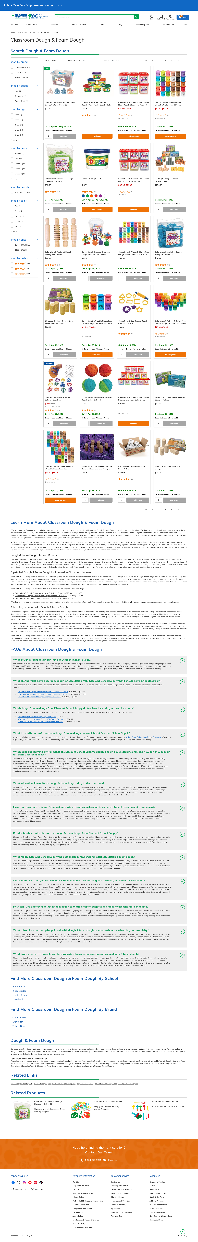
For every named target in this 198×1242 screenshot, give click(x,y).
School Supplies (142, 25)
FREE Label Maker (157, 1220)
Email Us (112, 1160)
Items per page (74, 60)
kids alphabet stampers (128, 1084)
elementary (160, 559)
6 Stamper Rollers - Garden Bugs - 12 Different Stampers (41, 719)
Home (13, 32)
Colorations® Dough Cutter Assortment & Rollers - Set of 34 (40, 593)
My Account (115, 1208)
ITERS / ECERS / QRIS (158, 1193)
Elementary (19, 986)
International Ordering (120, 1201)
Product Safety (78, 1224)
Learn (102, 25)
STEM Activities (156, 1208)
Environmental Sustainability (84, 1227)
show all (14, 140)
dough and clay (66, 1066)
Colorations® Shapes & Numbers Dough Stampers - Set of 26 (41, 596)
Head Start (154, 1189)
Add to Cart (64, 136)
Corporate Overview (80, 1186)
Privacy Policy (78, 1197)
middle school (175, 559)
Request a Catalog (157, 1182)
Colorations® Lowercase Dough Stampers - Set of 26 (48, 1102)
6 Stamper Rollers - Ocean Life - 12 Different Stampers (40, 722)
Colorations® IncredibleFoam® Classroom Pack (31, 1066)
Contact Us (115, 1182)
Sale (185, 25)
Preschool (18, 999)
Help (152, 17)
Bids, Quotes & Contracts (121, 1212)
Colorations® (84, 562)
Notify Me (97, 136)
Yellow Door (73, 562)
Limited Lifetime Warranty (83, 1193)
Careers (75, 1189)
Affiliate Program (157, 1201)
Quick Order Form (157, 1197)
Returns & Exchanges (120, 1193)
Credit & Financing (118, 1205)
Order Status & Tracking (121, 1189)
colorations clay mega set (106, 1084)
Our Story (76, 1182)
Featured (14, 25)
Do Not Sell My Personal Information (87, 1201)
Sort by (106, 60)
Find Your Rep (116, 1216)
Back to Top (182, 1233)
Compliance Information (82, 1208)
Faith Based (154, 1186)
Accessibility (77, 1216)
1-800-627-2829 (93, 1160)
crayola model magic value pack (61, 1084)
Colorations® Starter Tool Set (165, 1101)
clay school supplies (85, 1084)
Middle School (20, 995)
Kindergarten (19, 990)
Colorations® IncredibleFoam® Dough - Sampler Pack (162, 1061)
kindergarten (149, 559)
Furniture (54, 25)
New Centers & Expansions (161, 1216)
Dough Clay (34, 32)
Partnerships (77, 1212)
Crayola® (99, 562)
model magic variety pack (21, 1084)
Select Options (134, 136)
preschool (139, 559)
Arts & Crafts (31, 25)
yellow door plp (40, 1084)
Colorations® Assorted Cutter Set (107, 1101)
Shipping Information (119, 1186)
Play (120, 25)
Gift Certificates (117, 1197)
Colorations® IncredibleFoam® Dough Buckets (157, 1063)
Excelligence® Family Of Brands (85, 1220)
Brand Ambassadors (158, 1205)
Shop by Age (168, 25)
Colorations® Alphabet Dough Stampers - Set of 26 (36, 598)
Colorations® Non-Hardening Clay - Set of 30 (37, 716)
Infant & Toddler (79, 25)
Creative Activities (157, 1212)
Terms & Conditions (80, 1205)
